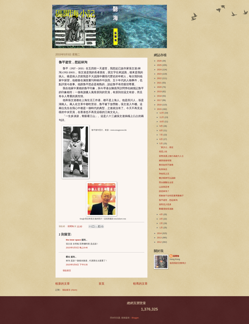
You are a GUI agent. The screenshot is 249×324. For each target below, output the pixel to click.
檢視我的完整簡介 (178, 263)
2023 (159, 74)
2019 (159, 91)
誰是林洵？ (164, 191)
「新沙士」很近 (166, 147)
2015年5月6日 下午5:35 (77, 264)
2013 (159, 237)
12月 (161, 113)
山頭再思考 (164, 187)
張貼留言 (67, 270)
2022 (159, 78)
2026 (159, 61)
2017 (159, 100)
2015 (159, 109)
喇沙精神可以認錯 (167, 178)
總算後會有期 (165, 160)
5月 (161, 143)
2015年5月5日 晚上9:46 (77, 247)
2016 (159, 104)
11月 (161, 117)
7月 (161, 135)
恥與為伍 (163, 169)
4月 (161, 214)
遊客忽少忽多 (165, 204)
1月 (161, 227)
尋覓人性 (163, 151)
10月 (161, 121)
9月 (161, 126)
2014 (159, 233)
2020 (159, 87)
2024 (159, 69)
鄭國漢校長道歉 (166, 209)
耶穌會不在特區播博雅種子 (171, 195)
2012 (159, 242)
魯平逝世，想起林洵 (168, 200)
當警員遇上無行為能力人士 (171, 156)
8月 (161, 130)
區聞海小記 (75, 13)
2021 (159, 83)
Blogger (135, 318)
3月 (161, 219)
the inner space (73, 240)
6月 (161, 139)
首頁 (101, 283)
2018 (159, 96)
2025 (159, 65)
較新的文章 (62, 283)
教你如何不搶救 (166, 165)
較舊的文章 (140, 283)
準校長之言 (164, 173)
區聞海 (176, 256)
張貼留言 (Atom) (69, 290)
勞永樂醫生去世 (166, 182)
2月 (161, 223)
